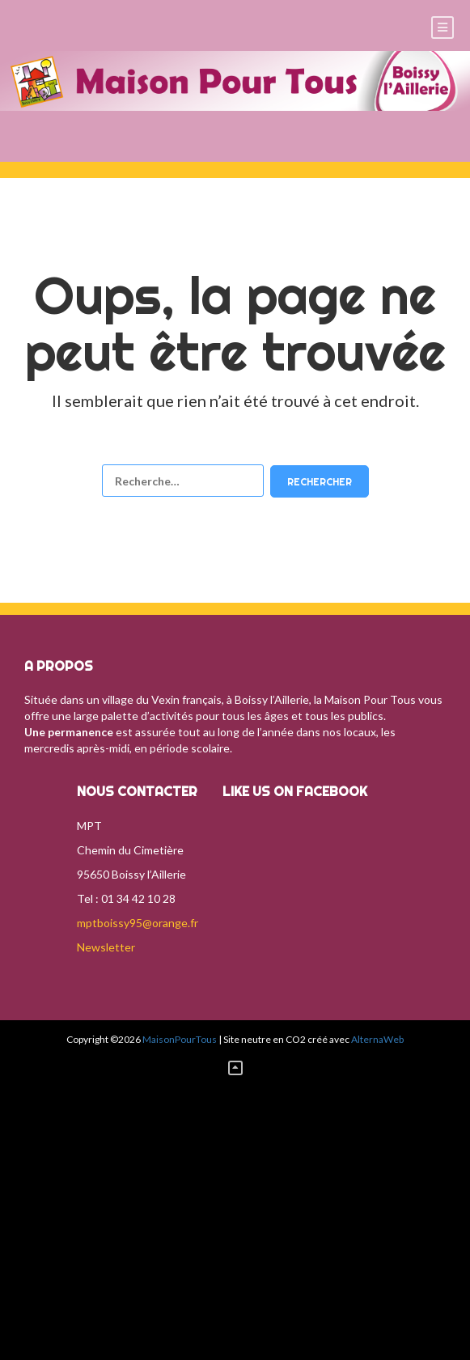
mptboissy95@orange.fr (137, 923)
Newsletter (106, 947)
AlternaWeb (377, 1039)
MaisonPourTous (179, 1039)
